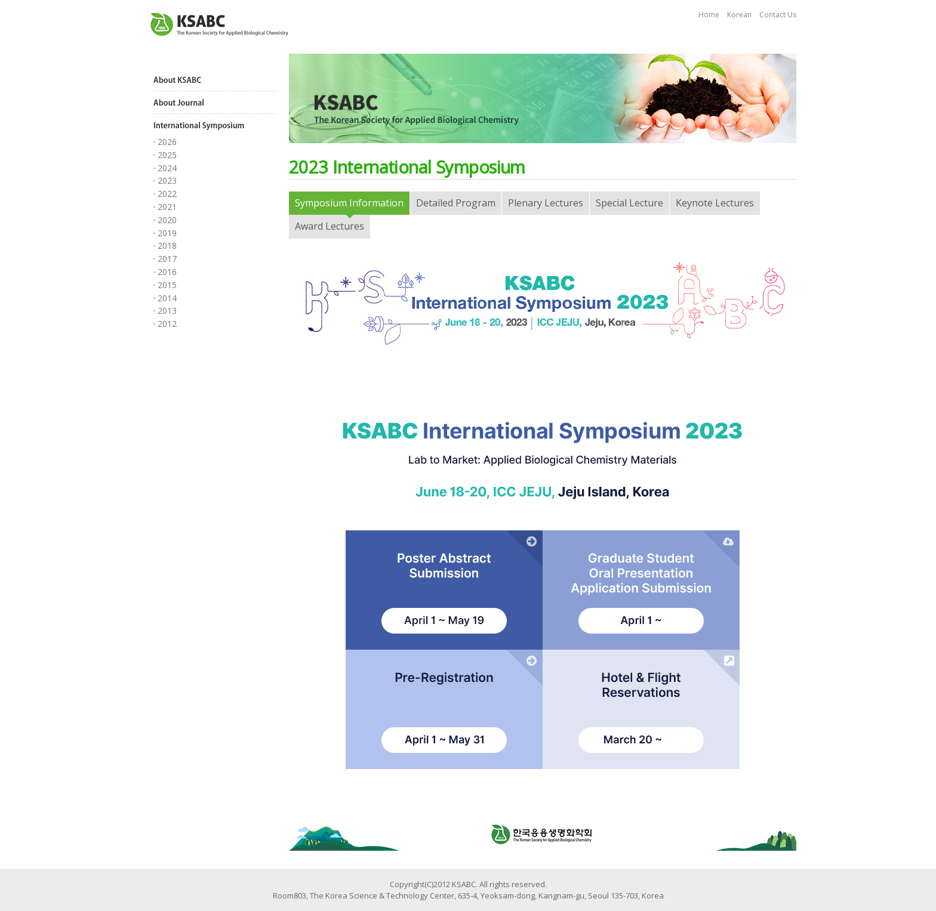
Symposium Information (349, 202)
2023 (167, 180)
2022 (167, 193)
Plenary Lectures (545, 202)
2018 (167, 245)
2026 (167, 141)
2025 (167, 154)
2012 (167, 323)
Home (708, 15)
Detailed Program (455, 202)
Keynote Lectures (715, 202)
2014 (167, 298)
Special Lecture (629, 202)
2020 (167, 220)
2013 (167, 310)
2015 (167, 285)
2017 (167, 258)
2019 (167, 233)
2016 (167, 271)
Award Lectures (329, 226)
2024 (167, 168)
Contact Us (777, 15)
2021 (167, 206)
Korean (739, 15)
